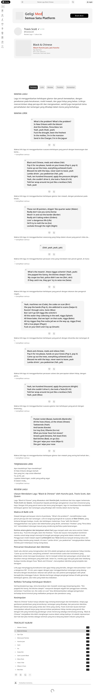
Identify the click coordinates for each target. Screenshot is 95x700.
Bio (2, 28)
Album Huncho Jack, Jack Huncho (43, 48)
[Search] (73, 2)
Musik (2, 19)
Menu (2, 10)
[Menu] (3, 6)
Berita (2, 37)
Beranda (2, 15)
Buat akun (77, 16)
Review (2, 42)
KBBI (2, 33)
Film (2, 24)
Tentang (2, 46)
